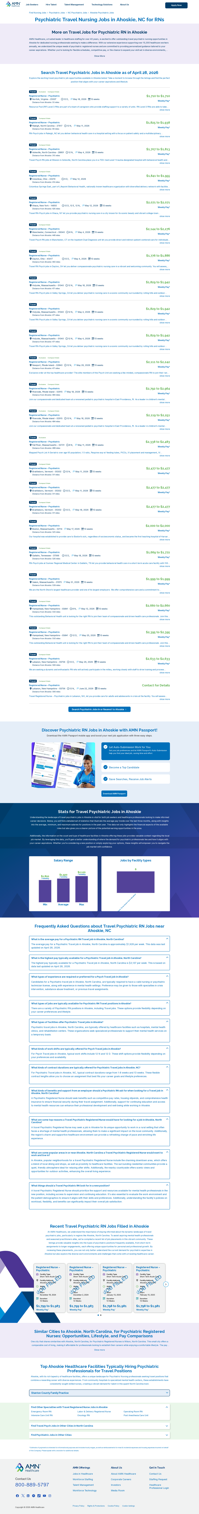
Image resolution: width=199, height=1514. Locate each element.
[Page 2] (100, 1315)
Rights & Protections (96, 1506)
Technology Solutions (102, 5)
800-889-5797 (32, 1484)
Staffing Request (158, 1479)
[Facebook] (17, 1495)
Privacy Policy (78, 1506)
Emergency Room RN (41, 1412)
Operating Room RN (133, 1412)
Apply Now (176, 5)
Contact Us (155, 1474)
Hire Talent (51, 5)
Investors (116, 1485)
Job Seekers (32, 5)
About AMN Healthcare (123, 1474)
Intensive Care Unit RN (42, 1415)
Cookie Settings (128, 1506)
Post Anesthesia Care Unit (136, 1415)
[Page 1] (98, 1315)
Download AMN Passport (114, 794)
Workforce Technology (85, 1490)
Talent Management (74, 5)
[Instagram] (50, 1495)
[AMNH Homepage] (13, 4)
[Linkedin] (28, 1495)
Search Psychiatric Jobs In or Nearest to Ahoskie (99, 709)
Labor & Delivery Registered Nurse (94, 1412)
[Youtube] (44, 1495)
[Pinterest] (33, 1495)
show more (165, 110)
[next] (166, 1284)
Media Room (118, 1490)
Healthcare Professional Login (159, 1486)
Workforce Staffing (83, 1479)
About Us (124, 5)
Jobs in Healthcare (83, 1474)
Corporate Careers (121, 1479)
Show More (99, 56)
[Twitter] (23, 1495)
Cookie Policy (113, 1506)
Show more (99, 1350)
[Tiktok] (39, 1495)
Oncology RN (83, 1415)
